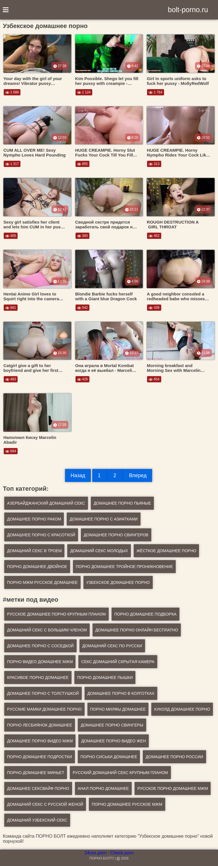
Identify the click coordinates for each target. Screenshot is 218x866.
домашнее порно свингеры (112, 725)
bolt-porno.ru (188, 10)
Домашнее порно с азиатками (104, 519)
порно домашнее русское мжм (127, 804)
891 (10, 308)
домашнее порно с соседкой (40, 646)
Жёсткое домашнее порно (166, 550)
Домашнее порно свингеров (116, 535)
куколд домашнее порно (182, 709)
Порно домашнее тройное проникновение (124, 566)
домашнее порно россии (174, 756)
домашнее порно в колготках (120, 693)
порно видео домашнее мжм (40, 661)
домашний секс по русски (112, 646)
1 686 (12, 92)
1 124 (84, 92)
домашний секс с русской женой (45, 804)
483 (10, 379)
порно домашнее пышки (105, 677)
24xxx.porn (95, 852)
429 (82, 379)
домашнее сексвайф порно (38, 788)
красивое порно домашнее (38, 677)
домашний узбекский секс (37, 820)
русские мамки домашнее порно (44, 709)
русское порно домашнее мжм (172, 788)
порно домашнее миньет (35, 772)
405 (10, 236)
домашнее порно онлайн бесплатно (136, 630)
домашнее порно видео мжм (40, 741)
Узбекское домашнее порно (118, 582)
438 (154, 308)
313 (154, 164)
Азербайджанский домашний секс (46, 503)
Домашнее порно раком (34, 519)
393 (82, 236)
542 (82, 308)
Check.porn (122, 852)
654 (154, 379)
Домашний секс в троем (34, 550)
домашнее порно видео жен (113, 741)
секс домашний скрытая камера (117, 661)
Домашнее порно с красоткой (41, 535)
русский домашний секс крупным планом (120, 772)
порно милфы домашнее (118, 709)
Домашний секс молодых (99, 550)
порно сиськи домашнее (109, 756)
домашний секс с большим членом (47, 630)
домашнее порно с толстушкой (43, 693)
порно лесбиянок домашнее (39, 725)
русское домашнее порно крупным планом (56, 614)
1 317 (12, 164)
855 (82, 164)
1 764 (155, 92)
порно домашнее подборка (145, 614)
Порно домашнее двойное (37, 566)
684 (10, 451)
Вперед (138, 475)
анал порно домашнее (103, 788)
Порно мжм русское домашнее (42, 582)
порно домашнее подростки (39, 756)
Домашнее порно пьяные (122, 503)
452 (154, 236)
